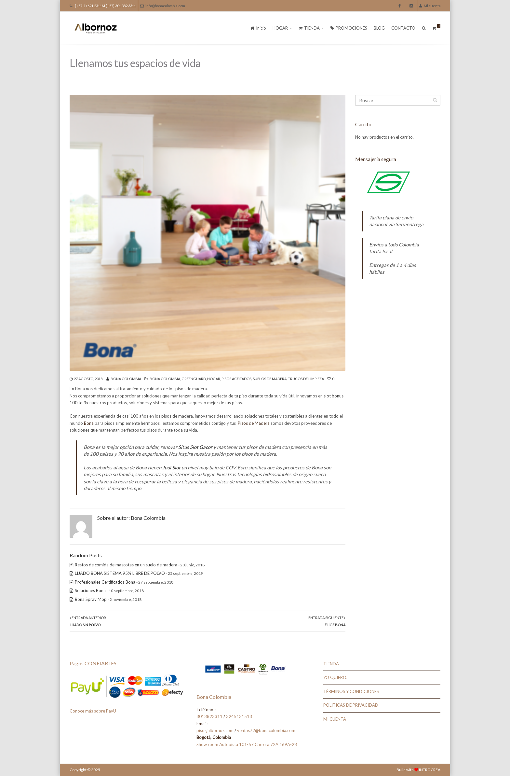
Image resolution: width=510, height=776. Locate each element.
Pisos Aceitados (236, 379)
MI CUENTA (334, 719)
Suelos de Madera (270, 379)
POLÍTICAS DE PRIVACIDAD (350, 705)
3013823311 (209, 716)
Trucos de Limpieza (306, 379)
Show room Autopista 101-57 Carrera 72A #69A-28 (246, 744)
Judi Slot (171, 467)
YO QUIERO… (336, 677)
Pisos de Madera (253, 423)
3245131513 (239, 716)
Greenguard (193, 379)
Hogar (213, 379)
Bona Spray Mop (91, 599)
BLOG (379, 28)
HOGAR (280, 28)
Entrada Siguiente (326, 621)
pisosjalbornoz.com (215, 730)
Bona (89, 423)
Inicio (258, 28)
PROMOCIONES (348, 28)
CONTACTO (403, 28)
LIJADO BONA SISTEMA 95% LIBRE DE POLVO (120, 573)
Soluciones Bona (90, 590)
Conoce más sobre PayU (93, 711)
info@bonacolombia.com (162, 6)
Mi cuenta (430, 6)
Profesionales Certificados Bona (105, 582)
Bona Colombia (126, 379)
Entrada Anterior (88, 621)
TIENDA (309, 28)
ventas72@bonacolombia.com (266, 730)
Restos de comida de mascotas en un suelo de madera (126, 564)
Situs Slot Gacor (195, 447)
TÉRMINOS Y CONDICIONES (351, 691)
